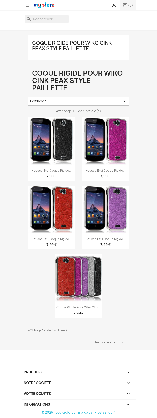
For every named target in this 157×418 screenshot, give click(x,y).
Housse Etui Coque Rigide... (51, 170)
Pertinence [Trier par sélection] (78, 101)
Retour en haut (110, 342)
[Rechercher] (47, 19)
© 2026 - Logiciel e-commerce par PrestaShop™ (78, 412)
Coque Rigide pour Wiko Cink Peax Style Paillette (72, 45)
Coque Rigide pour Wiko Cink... (78, 307)
